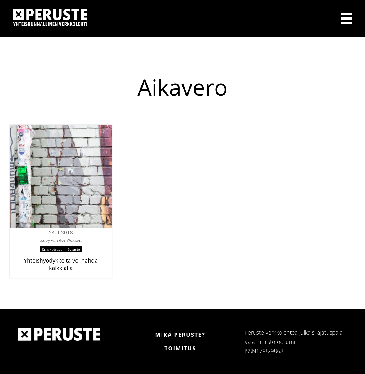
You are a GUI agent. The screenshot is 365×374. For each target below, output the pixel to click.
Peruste (74, 249)
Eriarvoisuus (52, 249)
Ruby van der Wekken (61, 240)
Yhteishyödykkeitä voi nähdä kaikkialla (61, 264)
